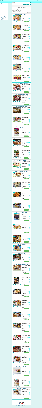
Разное (2, 19)
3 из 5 (21, 400)
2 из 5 (20, 400)
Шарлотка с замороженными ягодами (21, 106)
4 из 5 (22, 400)
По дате (26, 12)
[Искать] (30, 2)
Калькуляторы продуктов (23, 405)
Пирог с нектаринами (21, 191)
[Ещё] (30, 4)
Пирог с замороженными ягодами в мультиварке (21, 160)
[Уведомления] (34, 0)
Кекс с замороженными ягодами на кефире (21, 83)
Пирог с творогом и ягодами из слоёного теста (21, 43)
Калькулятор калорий (18, 405)
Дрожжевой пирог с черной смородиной (21, 94)
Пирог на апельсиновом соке (21, 223)
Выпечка (2, 4)
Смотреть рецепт (26, 21)
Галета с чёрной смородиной (21, 244)
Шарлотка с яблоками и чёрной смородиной (21, 171)
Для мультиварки (3, 16)
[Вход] (41, 0)
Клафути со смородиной (21, 253)
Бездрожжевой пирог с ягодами (21, 344)
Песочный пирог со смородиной (21, 366)
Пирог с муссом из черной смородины (21, 212)
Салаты (2, 3)
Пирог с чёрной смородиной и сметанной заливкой (21, 63)
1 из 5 (19, 400)
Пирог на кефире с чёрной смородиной (21, 14)
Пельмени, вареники (3, 5)
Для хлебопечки (3, 15)
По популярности (29, 12)
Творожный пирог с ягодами (21, 388)
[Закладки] (37, 0)
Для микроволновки (3, 17)
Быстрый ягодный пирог (21, 234)
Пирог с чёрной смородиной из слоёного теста (21, 138)
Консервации (2, 18)
